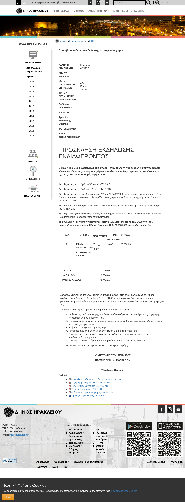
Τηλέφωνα (101, 433)
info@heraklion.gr (18, 434)
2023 (31, 91)
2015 (31, 130)
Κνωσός (100, 449)
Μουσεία (100, 452)
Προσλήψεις (75, 439)
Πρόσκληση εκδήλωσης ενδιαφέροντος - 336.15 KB (97, 379)
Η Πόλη (100, 442)
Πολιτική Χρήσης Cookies (124, 491)
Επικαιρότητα (76, 41)
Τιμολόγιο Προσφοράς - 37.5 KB (87, 395)
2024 (31, 86)
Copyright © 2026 (156, 462)
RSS (65, 467)
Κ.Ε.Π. (99, 429)
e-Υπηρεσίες (102, 436)
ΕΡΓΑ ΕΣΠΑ (137, 11)
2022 (31, 96)
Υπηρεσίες (74, 452)
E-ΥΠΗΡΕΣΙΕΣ (120, 11)
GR (18, 2)
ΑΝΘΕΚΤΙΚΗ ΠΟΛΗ (99, 11)
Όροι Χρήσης (61, 462)
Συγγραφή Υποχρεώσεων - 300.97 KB (90, 382)
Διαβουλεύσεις (77, 442)
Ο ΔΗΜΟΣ (79, 11)
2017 (31, 121)
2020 (31, 106)
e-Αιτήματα (102, 439)
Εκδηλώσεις (75, 446)
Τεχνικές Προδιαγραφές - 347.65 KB (89, 386)
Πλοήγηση (41, 467)
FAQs (55, 467)
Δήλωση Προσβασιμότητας (88, 462)
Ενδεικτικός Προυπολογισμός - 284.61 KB (92, 392)
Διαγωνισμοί (75, 436)
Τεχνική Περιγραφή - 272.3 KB (86, 389)
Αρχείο (30, 76)
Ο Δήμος (73, 449)
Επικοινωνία (42, 462)
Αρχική (63, 41)
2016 (31, 125)
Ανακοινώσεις (76, 433)
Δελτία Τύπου (76, 429)
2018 (91, 41)
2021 (31, 101)
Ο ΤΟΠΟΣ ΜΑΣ (62, 11)
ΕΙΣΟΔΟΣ (166, 2)
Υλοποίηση (176, 462)
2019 (31, 111)
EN (24, 2)
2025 (31, 81)
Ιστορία (100, 446)
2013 (31, 135)
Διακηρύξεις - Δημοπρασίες (34, 69)
